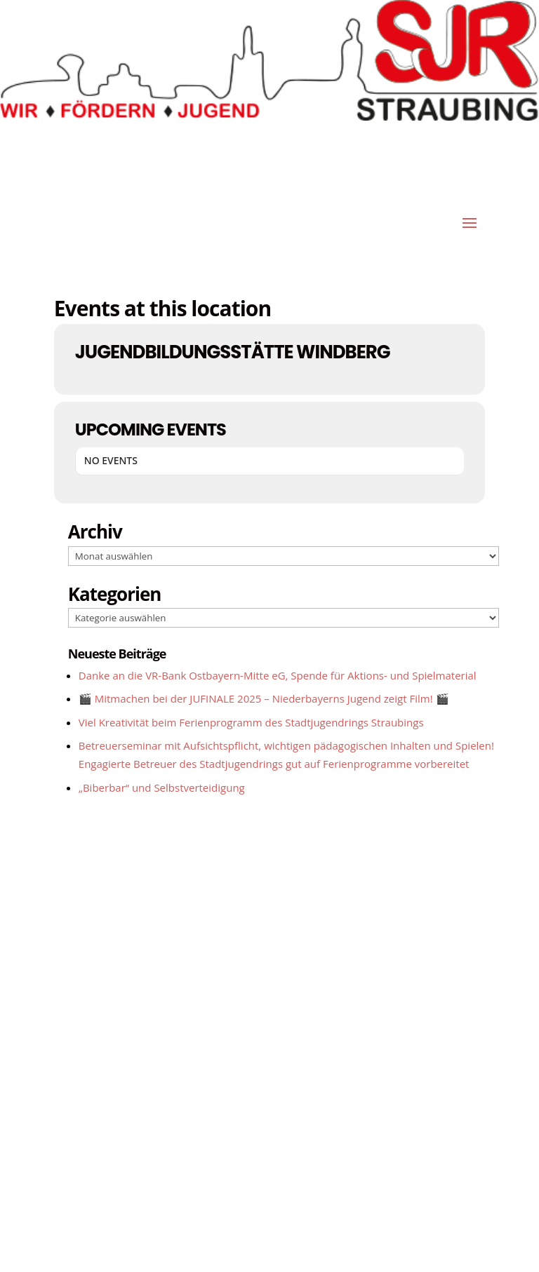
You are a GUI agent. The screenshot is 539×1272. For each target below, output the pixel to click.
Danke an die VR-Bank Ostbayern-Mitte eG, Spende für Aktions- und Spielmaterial (278, 675)
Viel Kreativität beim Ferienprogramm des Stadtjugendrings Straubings (251, 722)
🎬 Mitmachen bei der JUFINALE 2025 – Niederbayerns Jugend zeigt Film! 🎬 (264, 698)
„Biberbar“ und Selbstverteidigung (162, 787)
